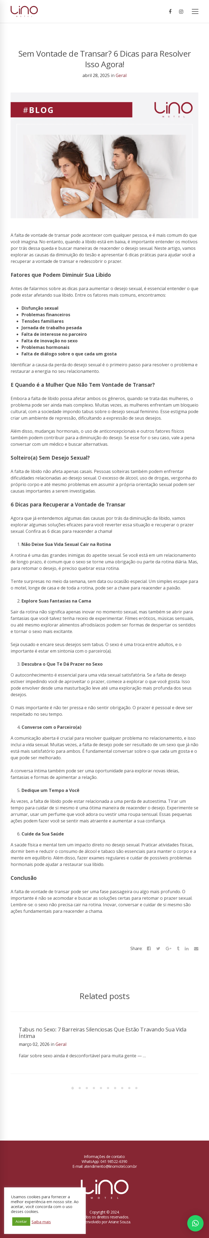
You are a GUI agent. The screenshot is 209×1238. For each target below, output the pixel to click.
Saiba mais (41, 1221)
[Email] (196, 948)
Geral (121, 75)
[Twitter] (158, 948)
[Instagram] (181, 11)
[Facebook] (170, 11)
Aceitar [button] (21, 1221)
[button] (195, 1223)
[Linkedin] (187, 948)
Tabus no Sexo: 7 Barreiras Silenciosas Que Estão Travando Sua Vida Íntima (102, 1032)
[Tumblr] (178, 948)
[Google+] (169, 948)
